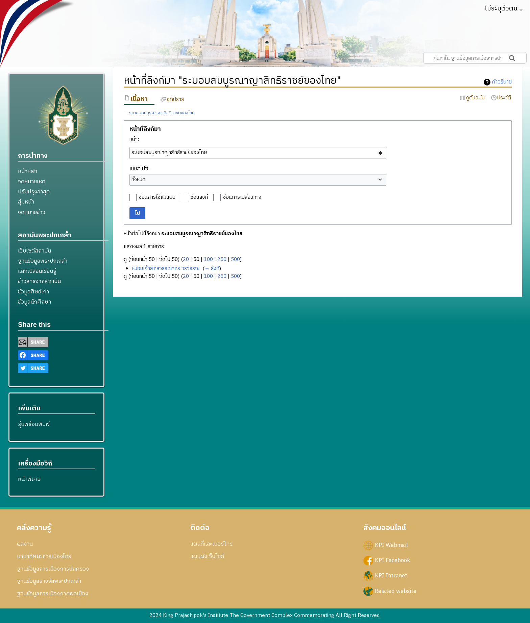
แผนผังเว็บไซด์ (207, 556)
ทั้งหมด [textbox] (138, 180)
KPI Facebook (392, 560)
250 (221, 259)
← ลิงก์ (211, 268)
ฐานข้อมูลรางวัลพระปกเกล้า (49, 581)
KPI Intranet (391, 575)
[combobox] (257, 153)
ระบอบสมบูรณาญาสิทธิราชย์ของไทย (162, 113)
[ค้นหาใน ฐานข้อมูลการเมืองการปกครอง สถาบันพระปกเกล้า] (475, 57)
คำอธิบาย (502, 82)
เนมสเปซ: (139, 169)
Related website (395, 591)
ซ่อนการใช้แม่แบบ (157, 197)
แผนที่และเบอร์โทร (211, 544)
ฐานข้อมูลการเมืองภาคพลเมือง (52, 593)
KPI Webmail (391, 545)
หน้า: (134, 139)
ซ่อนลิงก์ (199, 197)
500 (235, 259)
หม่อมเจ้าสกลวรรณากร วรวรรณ (166, 268)
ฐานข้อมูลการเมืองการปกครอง (53, 569)
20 (186, 259)
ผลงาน (25, 544)
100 (208, 259)
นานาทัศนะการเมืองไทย (44, 556)
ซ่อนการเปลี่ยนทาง (242, 197)
